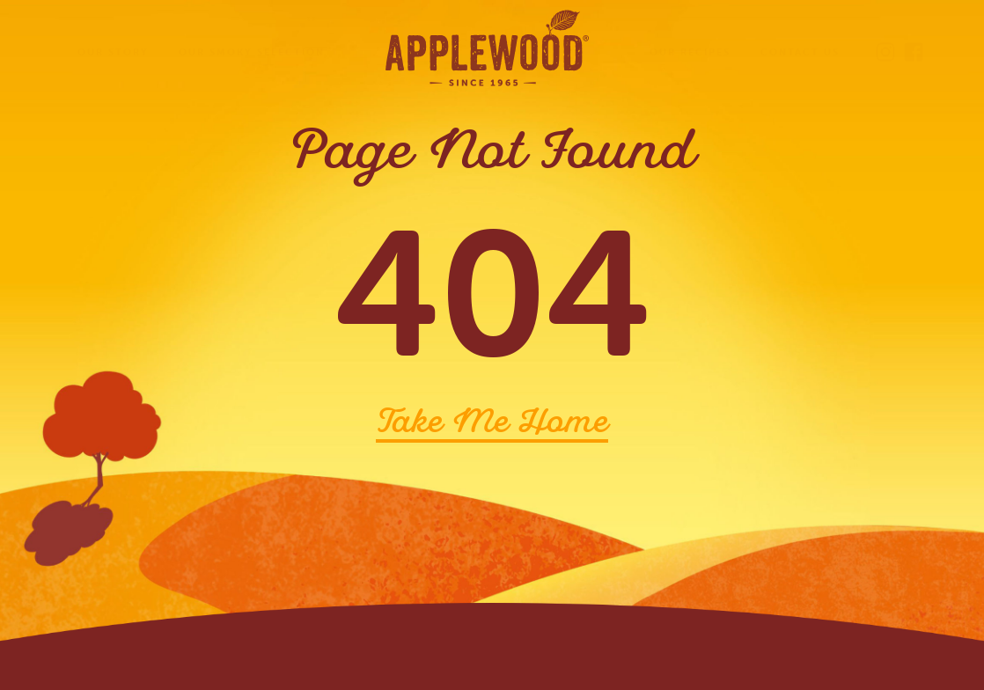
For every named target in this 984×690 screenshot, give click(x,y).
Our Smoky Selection (252, 52)
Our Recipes (690, 52)
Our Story (113, 52)
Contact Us (800, 52)
